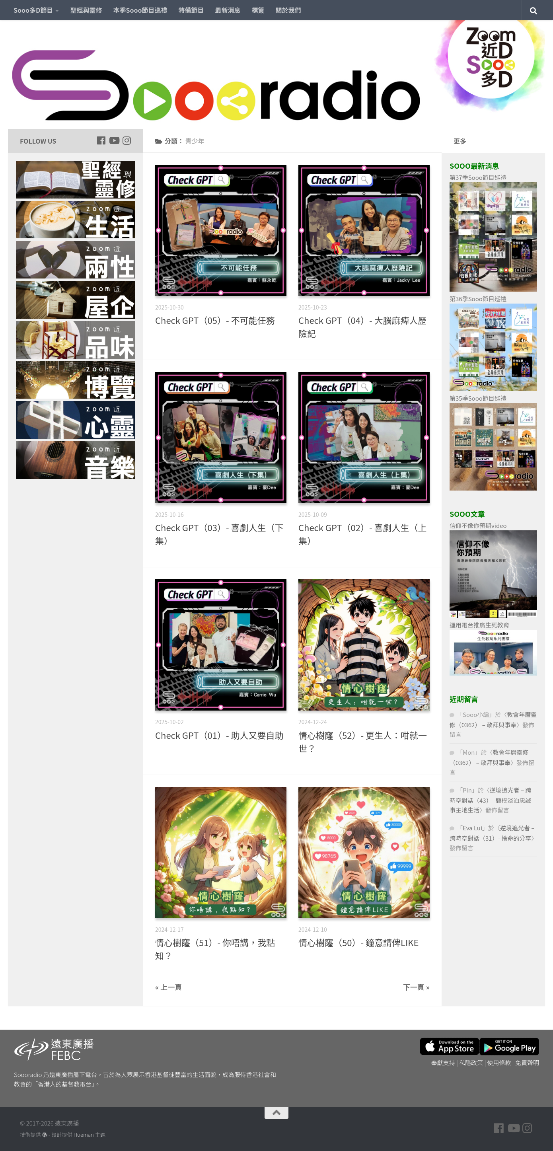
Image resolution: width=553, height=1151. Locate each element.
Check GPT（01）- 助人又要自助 (219, 734)
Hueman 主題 (89, 1134)
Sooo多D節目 (33, 10)
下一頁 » (416, 987)
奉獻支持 (443, 1062)
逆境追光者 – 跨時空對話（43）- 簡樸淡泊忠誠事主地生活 (491, 800)
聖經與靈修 (86, 10)
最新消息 (228, 10)
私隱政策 (471, 1062)
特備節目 (191, 10)
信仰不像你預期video (478, 525)
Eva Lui (472, 828)
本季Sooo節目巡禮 (140, 10)
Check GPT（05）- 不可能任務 (215, 320)
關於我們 (288, 10)
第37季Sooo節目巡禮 (478, 177)
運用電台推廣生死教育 (479, 625)
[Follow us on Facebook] (101, 140)
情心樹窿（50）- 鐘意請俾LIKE (358, 942)
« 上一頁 (168, 987)
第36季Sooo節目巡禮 (478, 298)
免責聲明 (527, 1062)
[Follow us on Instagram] (126, 140)
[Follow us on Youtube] (114, 140)
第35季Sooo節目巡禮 (478, 398)
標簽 (258, 10)
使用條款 (499, 1062)
